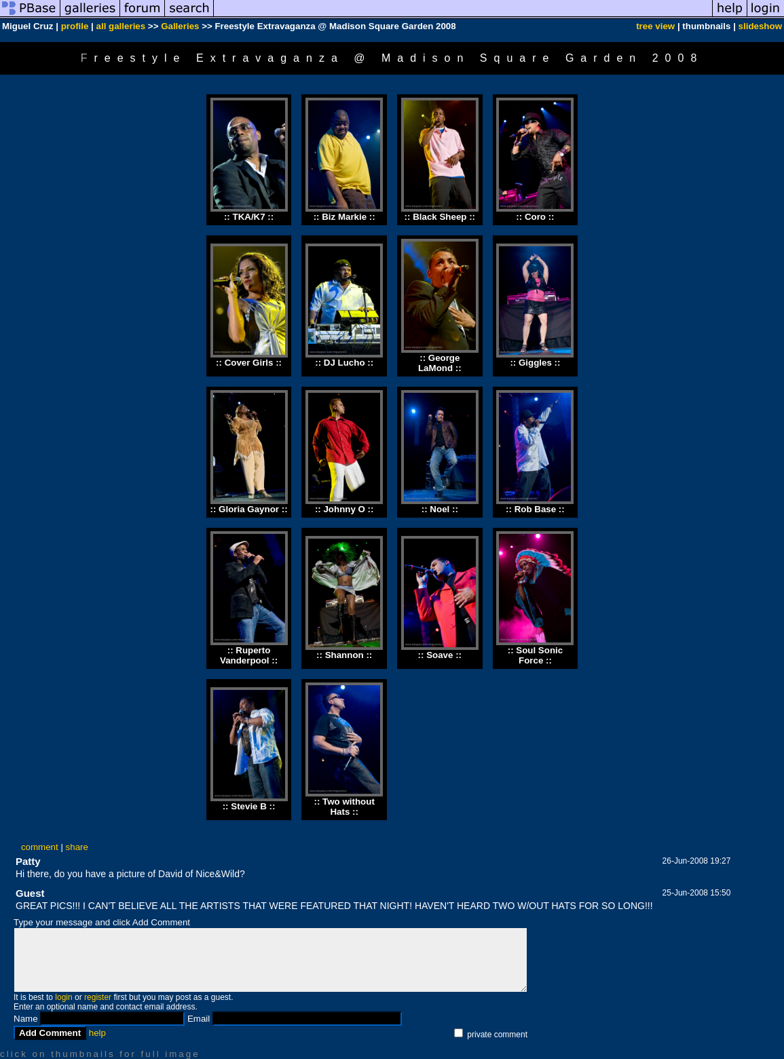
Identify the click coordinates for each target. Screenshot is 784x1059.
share (77, 847)
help (97, 1033)
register (97, 997)
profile (75, 26)
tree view (655, 26)
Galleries (180, 26)
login (63, 997)
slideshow (760, 26)
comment (39, 847)
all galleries (121, 26)
